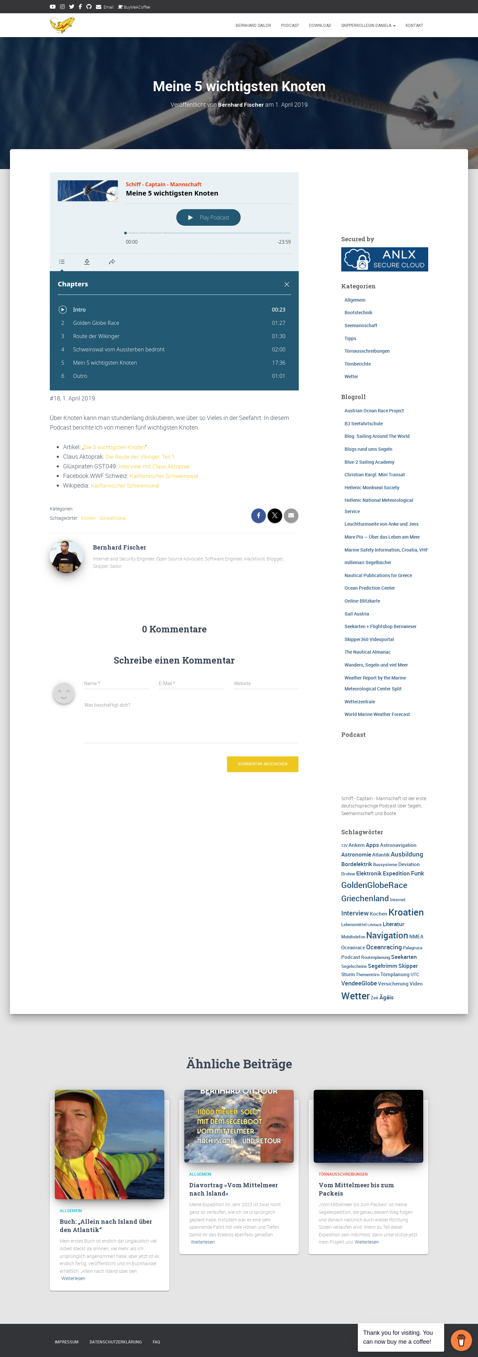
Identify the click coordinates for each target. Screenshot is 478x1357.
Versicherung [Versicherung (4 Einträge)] (393, 983)
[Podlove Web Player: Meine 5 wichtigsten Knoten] (174, 281)
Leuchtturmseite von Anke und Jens (382, 524)
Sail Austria (357, 613)
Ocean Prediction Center (370, 588)
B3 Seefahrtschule (364, 423)
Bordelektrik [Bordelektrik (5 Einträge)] (356, 863)
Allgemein (355, 299)
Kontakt (414, 25)
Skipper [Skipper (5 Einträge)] (408, 966)
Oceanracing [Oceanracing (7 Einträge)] (384, 947)
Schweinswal (112, 518)
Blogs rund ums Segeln (368, 448)
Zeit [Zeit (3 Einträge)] (374, 998)
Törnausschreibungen (367, 351)
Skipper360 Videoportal (369, 639)
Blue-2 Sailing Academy (369, 461)
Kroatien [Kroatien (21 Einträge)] (406, 911)
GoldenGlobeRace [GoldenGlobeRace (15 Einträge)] (374, 884)
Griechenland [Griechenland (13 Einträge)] (365, 897)
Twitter (71, 7)
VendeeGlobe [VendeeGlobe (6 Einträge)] (359, 983)
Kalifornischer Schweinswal (166, 476)
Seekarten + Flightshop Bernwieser (381, 626)
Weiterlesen (73, 1278)
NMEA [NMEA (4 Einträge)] (416, 936)
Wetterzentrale (360, 701)
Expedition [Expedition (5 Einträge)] (396, 873)
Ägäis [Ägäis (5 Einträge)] (386, 997)
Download (320, 25)
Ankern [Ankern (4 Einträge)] (357, 844)
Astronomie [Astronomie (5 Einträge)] (356, 854)
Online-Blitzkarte (362, 601)
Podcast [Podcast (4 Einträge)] (350, 957)
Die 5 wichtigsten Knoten (116, 446)
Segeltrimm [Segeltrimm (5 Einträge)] (382, 966)
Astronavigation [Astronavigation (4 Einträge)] (398, 844)
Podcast (290, 25)
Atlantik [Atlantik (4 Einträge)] (381, 854)
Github (89, 7)
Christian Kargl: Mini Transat (375, 474)
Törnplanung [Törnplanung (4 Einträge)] (395, 974)
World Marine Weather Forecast (377, 714)
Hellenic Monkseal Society (372, 487)
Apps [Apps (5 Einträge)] (372, 844)
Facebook (80, 7)
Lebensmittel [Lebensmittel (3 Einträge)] (353, 924)
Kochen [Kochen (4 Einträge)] (378, 913)
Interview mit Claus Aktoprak (156, 466)
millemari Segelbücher (368, 562)
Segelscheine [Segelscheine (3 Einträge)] (354, 966)
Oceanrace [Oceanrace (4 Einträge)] (353, 947)
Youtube (53, 7)
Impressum (67, 1341)
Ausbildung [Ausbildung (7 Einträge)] (407, 854)
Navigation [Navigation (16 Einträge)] (387, 934)
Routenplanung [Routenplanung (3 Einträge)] (375, 957)
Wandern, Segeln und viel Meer (376, 665)
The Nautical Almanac (368, 652)
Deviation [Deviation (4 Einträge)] (409, 863)
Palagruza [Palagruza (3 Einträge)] (412, 948)
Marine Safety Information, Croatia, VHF (386, 549)
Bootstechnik (358, 312)
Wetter (351, 376)
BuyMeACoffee (134, 7)
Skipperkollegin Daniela (368, 25)
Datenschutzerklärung (116, 1341)
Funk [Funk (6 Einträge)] (417, 873)
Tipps (350, 338)
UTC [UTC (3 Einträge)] (415, 974)
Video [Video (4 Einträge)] (416, 983)
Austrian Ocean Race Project (374, 410)
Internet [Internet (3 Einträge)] (398, 899)
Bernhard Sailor (253, 25)
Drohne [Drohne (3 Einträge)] (348, 873)
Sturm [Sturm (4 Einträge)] (348, 974)
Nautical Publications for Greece (378, 575)
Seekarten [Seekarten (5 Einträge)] (404, 957)
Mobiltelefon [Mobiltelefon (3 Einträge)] (353, 936)
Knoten (88, 518)
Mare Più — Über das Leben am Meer (382, 537)
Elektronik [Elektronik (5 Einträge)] (369, 873)
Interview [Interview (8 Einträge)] (355, 912)
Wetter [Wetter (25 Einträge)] (355, 995)
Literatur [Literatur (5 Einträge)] (393, 923)
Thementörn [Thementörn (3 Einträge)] (367, 974)
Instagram (62, 7)
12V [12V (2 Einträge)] (344, 845)
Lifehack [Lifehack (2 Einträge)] (374, 924)
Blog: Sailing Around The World (377, 436)
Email (109, 7)
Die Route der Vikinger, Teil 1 (142, 456)
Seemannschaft (361, 325)
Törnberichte (358, 363)
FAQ (156, 1341)
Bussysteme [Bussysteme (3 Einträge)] (385, 864)
